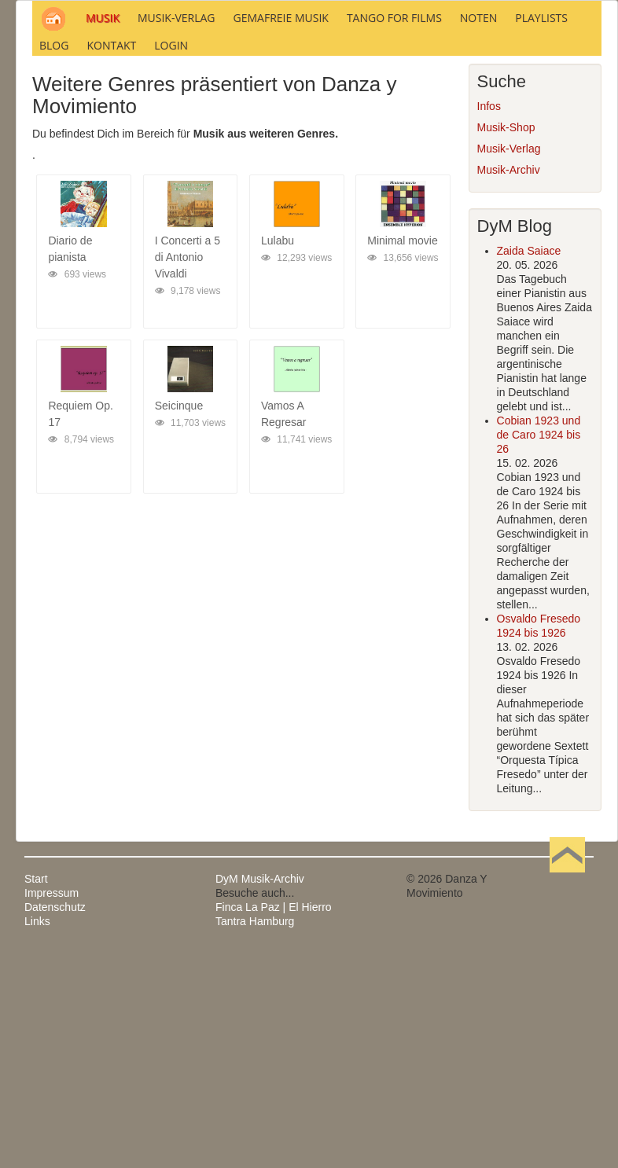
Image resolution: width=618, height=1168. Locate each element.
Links (37, 1135)
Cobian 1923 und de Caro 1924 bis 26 (539, 648)
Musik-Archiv (508, 383)
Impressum (51, 1106)
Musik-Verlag (509, 362)
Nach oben (567, 1092)
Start (36, 1092)
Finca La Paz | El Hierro (273, 1121)
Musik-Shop (506, 341)
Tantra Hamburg (254, 1135)
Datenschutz (55, 1121)
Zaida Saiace (529, 464)
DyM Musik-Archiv (259, 1092)
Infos (489, 320)
